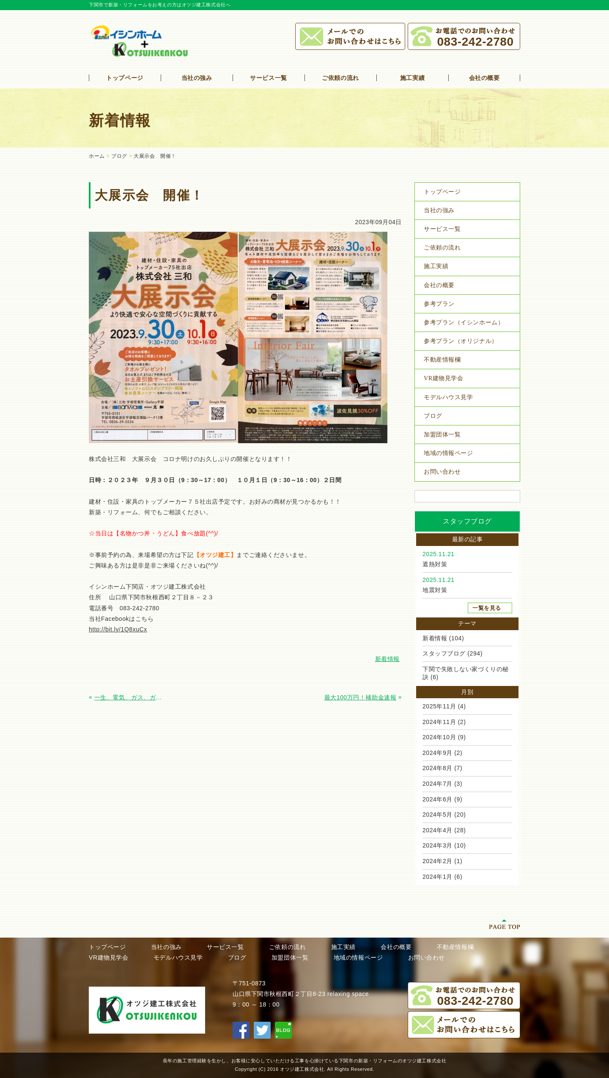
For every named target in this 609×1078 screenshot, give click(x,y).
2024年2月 (437, 861)
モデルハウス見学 (448, 397)
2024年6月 (437, 799)
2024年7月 (437, 783)
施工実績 (412, 77)
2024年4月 (437, 830)
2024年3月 (437, 845)
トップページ (124, 77)
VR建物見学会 (443, 378)
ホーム (97, 156)
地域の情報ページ (448, 453)
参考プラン (439, 304)
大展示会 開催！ (155, 156)
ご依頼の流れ (340, 77)
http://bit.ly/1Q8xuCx (118, 629)
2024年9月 (437, 752)
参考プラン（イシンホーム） (464, 322)
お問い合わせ (442, 472)
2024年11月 (439, 722)
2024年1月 (437, 876)
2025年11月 (439, 706)
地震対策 (434, 590)
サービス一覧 (268, 77)
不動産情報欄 (442, 360)
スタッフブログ (444, 653)
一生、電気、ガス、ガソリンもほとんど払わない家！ (130, 697)
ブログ (119, 156)
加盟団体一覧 (442, 434)
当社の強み (196, 77)
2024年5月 (437, 814)
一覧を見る (486, 608)
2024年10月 (439, 737)
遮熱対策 (434, 564)
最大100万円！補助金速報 (360, 697)
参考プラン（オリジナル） (461, 341)
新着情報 (434, 638)
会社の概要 (484, 77)
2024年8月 (437, 768)
